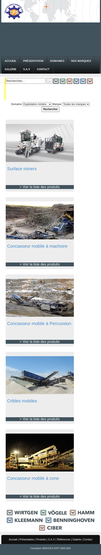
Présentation (33, 61)
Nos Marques (81, 61)
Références (63, 539)
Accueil (10, 61)
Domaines (57, 61)
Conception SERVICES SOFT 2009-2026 (50, 548)
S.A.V (26, 69)
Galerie (10, 69)
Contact (43, 69)
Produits (41, 539)
